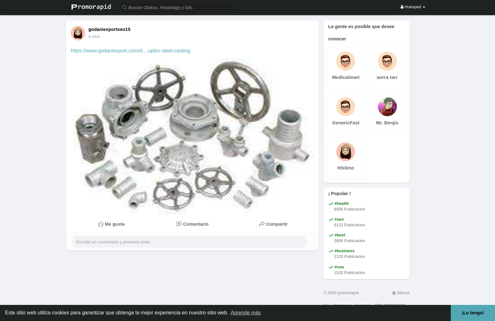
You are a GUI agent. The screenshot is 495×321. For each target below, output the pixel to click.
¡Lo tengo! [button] (473, 312)
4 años (94, 36)
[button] (177, 7)
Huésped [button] (413, 6)
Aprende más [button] (246, 312)
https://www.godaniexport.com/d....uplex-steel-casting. (131, 50)
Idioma (401, 293)
